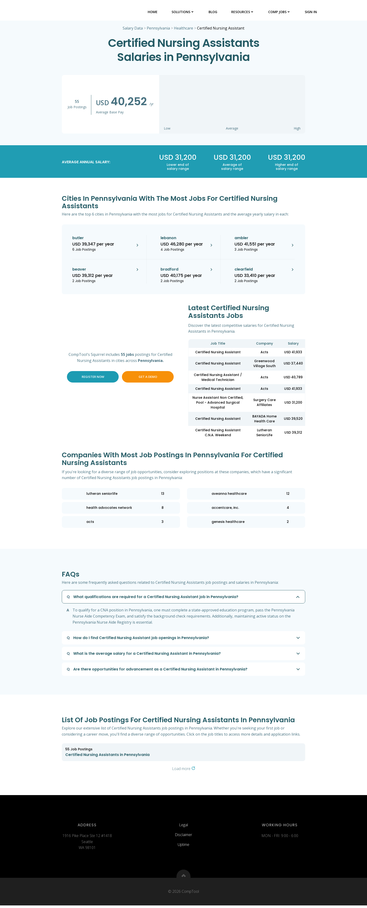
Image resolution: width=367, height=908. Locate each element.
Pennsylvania (158, 28)
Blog (213, 11)
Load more (183, 769)
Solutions (183, 11)
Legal (183, 826)
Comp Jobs (279, 11)
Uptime (183, 845)
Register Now (93, 377)
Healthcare (183, 28)
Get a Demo (148, 377)
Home (153, 11)
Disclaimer (183, 836)
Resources (242, 11)
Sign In (311, 11)
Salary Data (133, 28)
